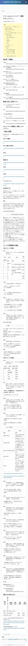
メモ (6, 54)
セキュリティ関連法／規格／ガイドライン (13, 32)
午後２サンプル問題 (11, 53)
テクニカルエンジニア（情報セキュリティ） (13, 26)
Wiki (3, 11)
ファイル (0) (6, 634)
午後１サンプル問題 (11, 51)
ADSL (8, 42)
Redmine (10, 645)
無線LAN (8, 40)
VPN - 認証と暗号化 (11, 37)
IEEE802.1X (7, 46)
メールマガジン (8, 31)
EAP (7, 48)
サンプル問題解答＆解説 (10, 49)
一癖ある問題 (8, 34)
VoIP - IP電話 (9, 36)
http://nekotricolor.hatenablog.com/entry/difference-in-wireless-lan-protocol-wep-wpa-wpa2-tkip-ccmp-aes (14, 622)
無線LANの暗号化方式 (11, 56)
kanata (3, 639)
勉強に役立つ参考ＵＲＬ (10, 29)
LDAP (8, 43)
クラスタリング (10, 45)
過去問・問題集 (8, 28)
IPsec (8, 39)
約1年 (17, 639)
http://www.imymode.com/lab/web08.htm (13, 473)
